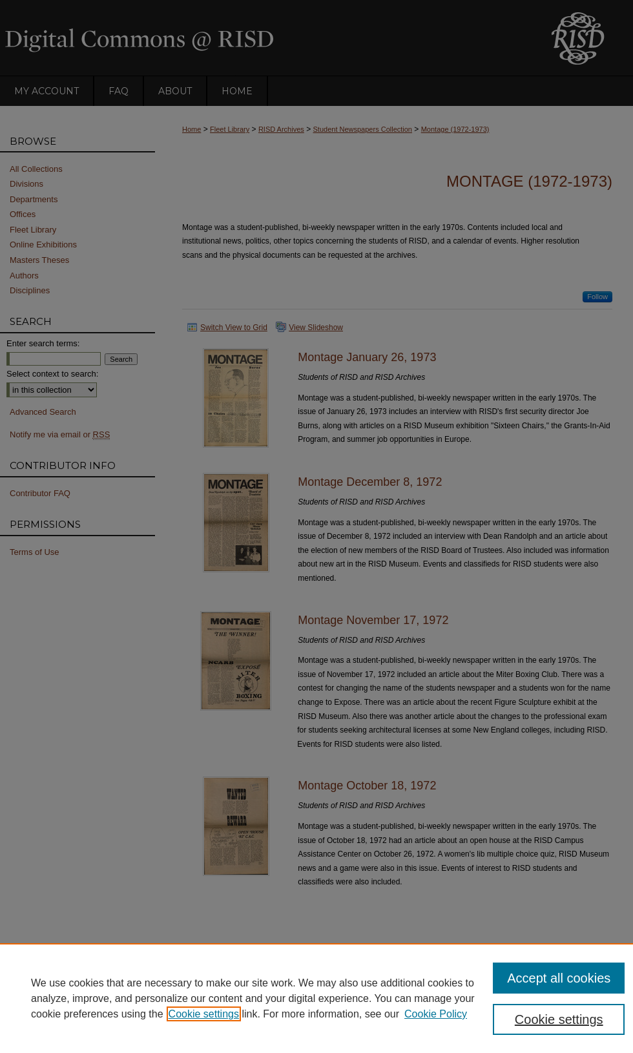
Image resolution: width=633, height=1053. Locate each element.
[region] (316, 998)
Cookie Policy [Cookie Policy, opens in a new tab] (435, 1013)
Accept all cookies (558, 978)
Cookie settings (204, 1013)
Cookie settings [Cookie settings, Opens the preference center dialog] (559, 1019)
